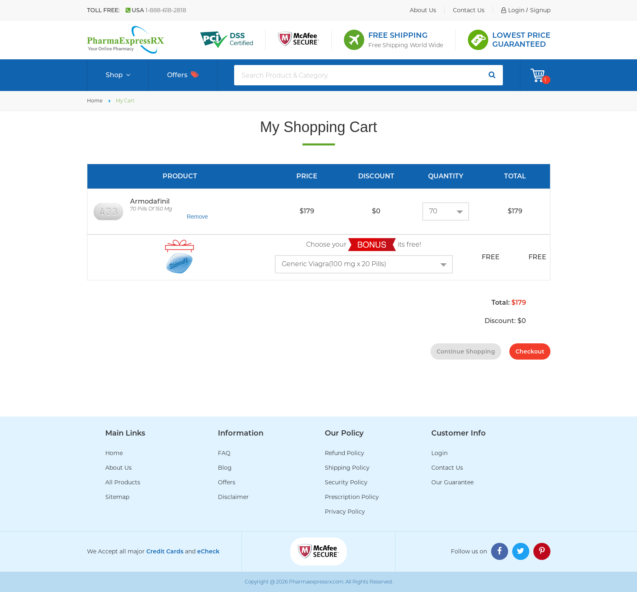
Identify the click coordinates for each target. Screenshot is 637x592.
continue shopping (466, 351)
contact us (469, 10)
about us (423, 10)
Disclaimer (233, 497)
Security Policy (346, 482)
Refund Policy (344, 453)
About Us (118, 467)
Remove (197, 216)
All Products (122, 482)
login (516, 10)
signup (540, 10)
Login (439, 453)
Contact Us (447, 467)
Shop (118, 75)
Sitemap (117, 497)
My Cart (125, 101)
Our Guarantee (452, 482)
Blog (225, 467)
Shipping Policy (347, 467)
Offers (183, 75)
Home (94, 101)
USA (156, 10)
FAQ (224, 453)
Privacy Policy (345, 511)
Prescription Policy (352, 497)
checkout (529, 351)
